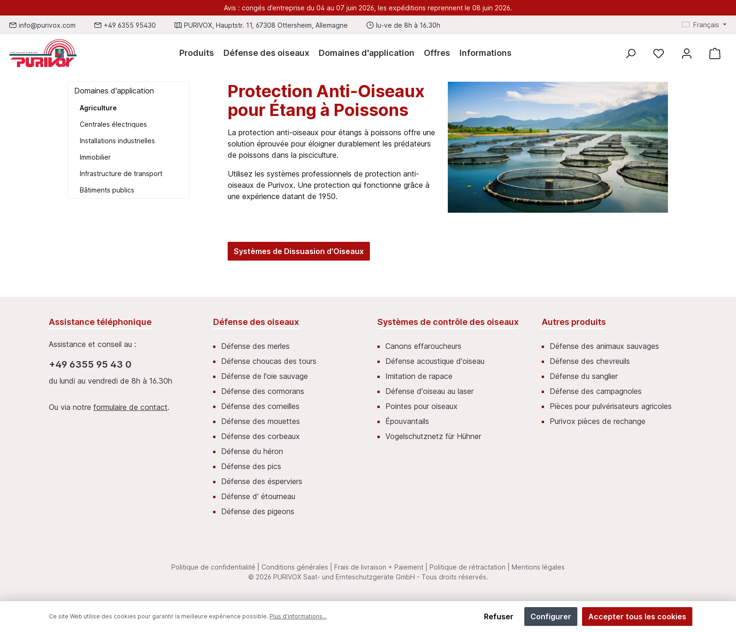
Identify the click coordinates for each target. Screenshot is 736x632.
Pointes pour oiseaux (421, 406)
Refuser (499, 616)
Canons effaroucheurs (423, 346)
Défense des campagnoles (596, 391)
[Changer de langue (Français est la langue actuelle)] (704, 25)
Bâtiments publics (107, 190)
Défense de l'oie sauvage (264, 376)
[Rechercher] (630, 53)
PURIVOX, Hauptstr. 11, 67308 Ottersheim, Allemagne (266, 25)
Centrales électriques (113, 124)
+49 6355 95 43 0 (90, 364)
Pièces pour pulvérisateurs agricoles (611, 406)
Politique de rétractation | (469, 567)
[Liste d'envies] (658, 53)
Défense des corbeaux (260, 436)
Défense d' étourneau (258, 496)
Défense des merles (255, 346)
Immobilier (95, 157)
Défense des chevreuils (590, 361)
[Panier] (715, 53)
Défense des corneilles (260, 406)
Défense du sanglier (584, 376)
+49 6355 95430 (130, 25)
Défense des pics (251, 466)
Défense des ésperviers (261, 481)
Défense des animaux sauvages (604, 346)
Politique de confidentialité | (215, 567)
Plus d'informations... (298, 616)
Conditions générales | (296, 567)
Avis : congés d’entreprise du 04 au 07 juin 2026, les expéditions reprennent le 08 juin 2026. (368, 8)
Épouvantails (407, 421)
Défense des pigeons (257, 511)
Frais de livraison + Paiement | (381, 567)
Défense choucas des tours (268, 361)
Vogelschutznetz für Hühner (433, 436)
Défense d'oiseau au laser (429, 391)
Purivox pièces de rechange (597, 421)
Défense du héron (252, 451)
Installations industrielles (117, 141)
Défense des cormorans (262, 391)
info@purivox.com (47, 25)
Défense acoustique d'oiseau (434, 361)
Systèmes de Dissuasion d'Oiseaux (299, 251)
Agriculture (98, 108)
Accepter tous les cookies (637, 616)
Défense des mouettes (260, 421)
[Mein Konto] (686, 53)
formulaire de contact (130, 407)
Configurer (550, 616)
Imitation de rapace (418, 376)
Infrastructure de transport (121, 173)
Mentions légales (538, 567)
